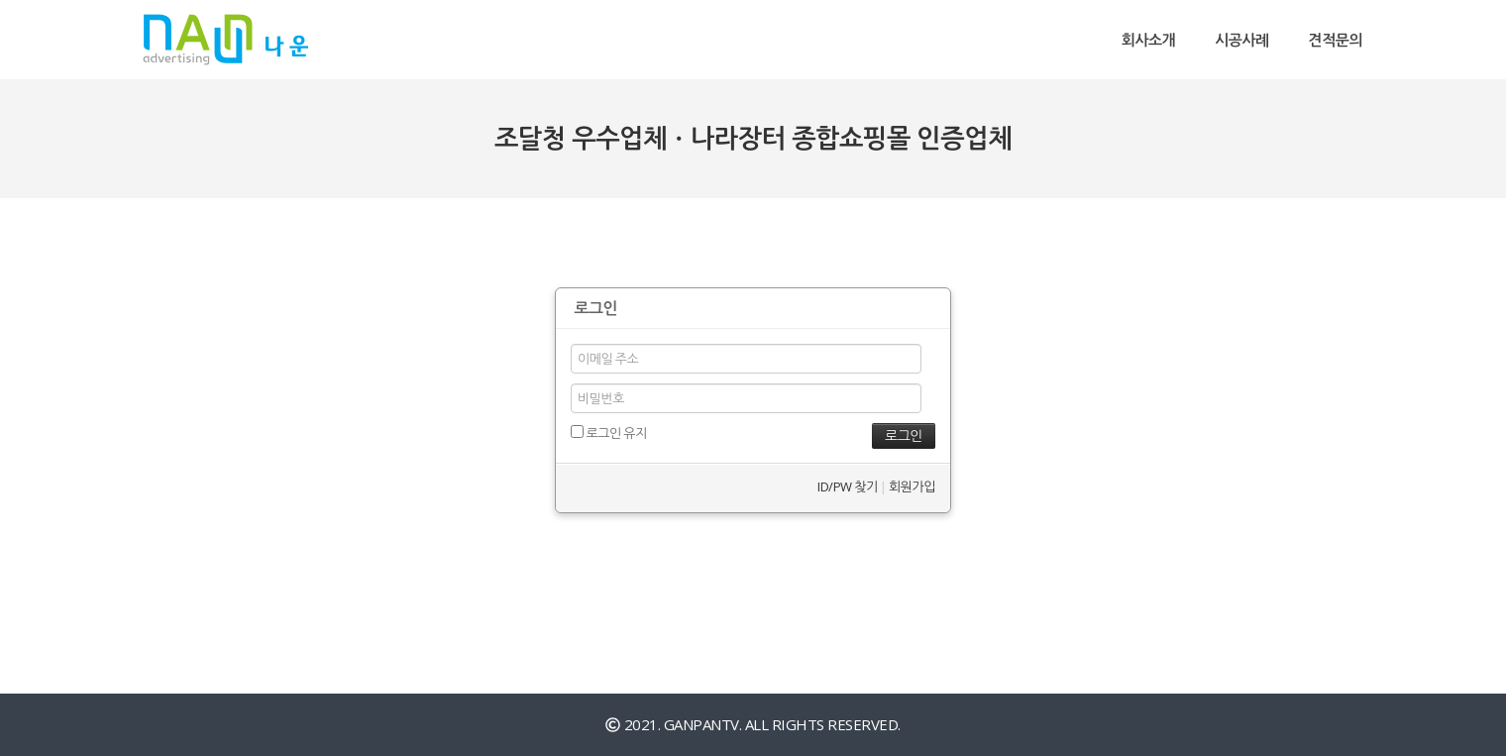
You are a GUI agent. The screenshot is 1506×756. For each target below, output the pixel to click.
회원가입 (912, 486)
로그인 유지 (609, 433)
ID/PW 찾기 (847, 486)
